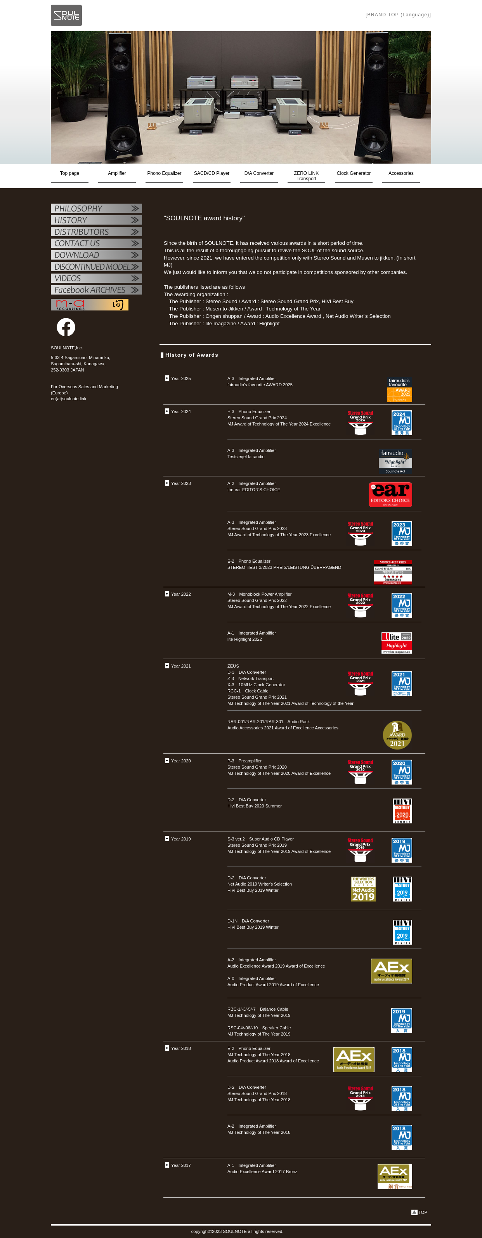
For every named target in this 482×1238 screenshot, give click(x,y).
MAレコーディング (89, 304)
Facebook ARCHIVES (96, 290)
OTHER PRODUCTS (96, 267)
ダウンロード (96, 255)
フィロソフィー (96, 209)
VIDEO (96, 279)
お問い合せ (96, 244)
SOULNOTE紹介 (96, 220)
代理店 (96, 232)
